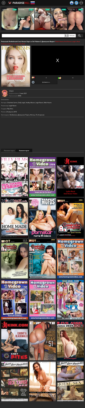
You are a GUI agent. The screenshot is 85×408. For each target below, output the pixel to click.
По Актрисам (40, 115)
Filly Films (10, 109)
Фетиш (32, 115)
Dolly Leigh (21, 103)
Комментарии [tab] (27, 151)
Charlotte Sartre (12, 103)
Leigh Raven (39, 103)
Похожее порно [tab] (9, 151)
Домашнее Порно (24, 115)
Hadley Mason (30, 103)
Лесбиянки (13, 115)
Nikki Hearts (48, 103)
